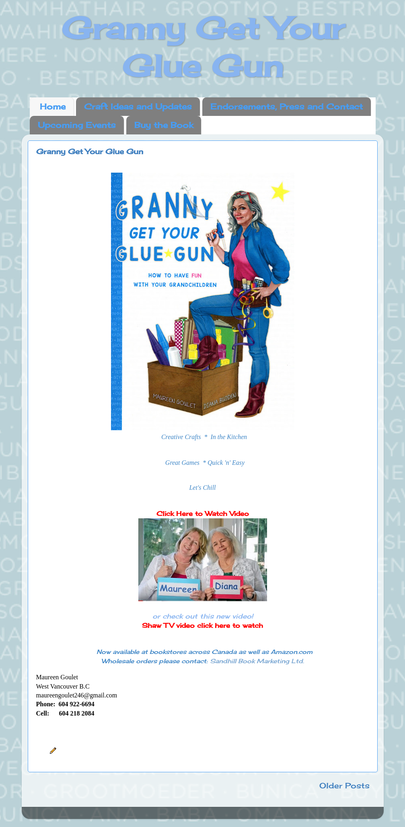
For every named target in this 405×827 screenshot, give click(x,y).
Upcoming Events (77, 125)
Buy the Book (163, 125)
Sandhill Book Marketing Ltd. (257, 661)
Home (53, 106)
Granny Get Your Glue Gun (89, 151)
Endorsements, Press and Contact (286, 106)
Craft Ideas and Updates (138, 106)
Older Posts (344, 785)
